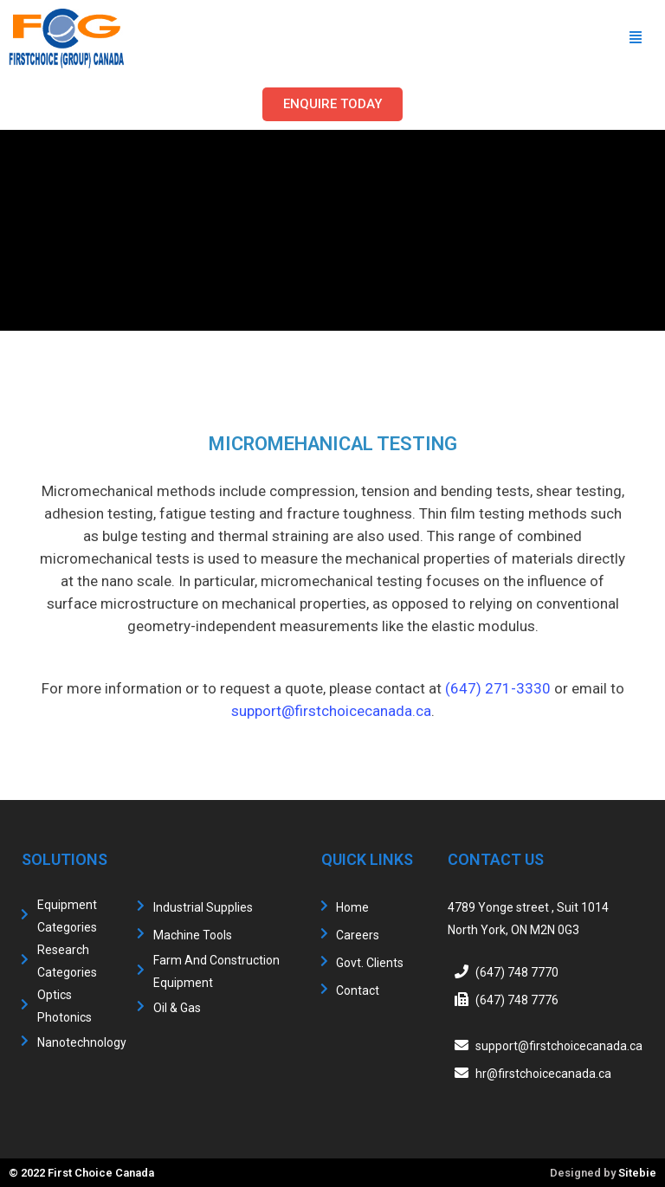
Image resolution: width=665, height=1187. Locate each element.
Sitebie (637, 1172)
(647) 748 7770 (516, 972)
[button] (332, 104)
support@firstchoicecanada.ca (331, 710)
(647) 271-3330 (498, 688)
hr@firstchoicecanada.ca (543, 1074)
